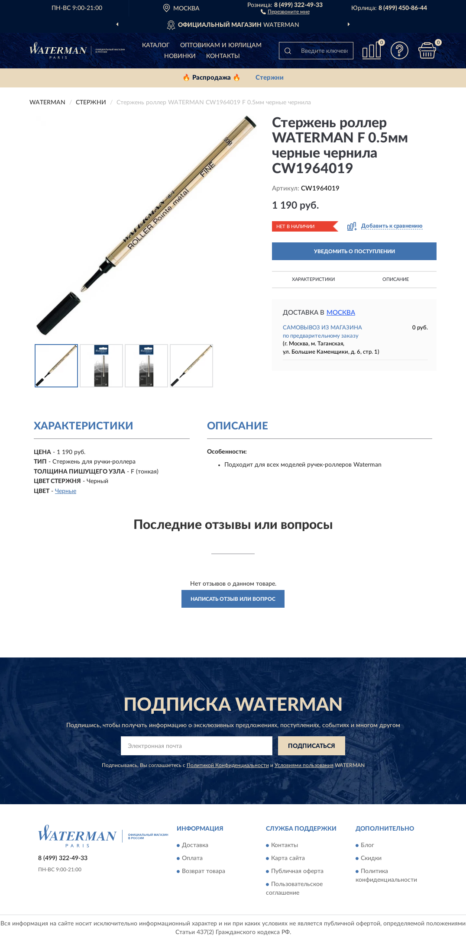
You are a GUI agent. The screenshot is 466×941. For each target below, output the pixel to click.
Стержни (270, 77)
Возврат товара (203, 871)
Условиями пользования (304, 765)
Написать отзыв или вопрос (233, 599)
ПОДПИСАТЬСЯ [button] (311, 746)
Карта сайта (288, 858)
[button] (285, 11)
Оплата (192, 858)
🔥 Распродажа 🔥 (211, 77)
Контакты (223, 56)
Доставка (195, 845)
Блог (367, 845)
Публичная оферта (297, 871)
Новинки (180, 56)
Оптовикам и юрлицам (221, 45)
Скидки (371, 858)
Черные (65, 491)
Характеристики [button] (313, 279)
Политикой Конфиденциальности (228, 765)
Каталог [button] (156, 45)
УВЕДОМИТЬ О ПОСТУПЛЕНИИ (354, 251)
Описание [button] (395, 279)
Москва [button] (341, 312)
